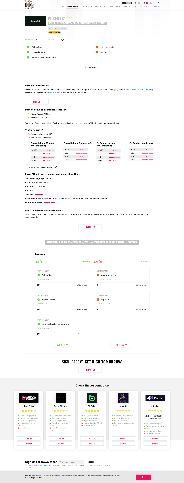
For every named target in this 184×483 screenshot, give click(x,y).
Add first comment (82, 285)
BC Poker (92, 406)
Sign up (36, 102)
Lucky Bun (123, 406)
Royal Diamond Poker (135, 90)
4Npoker (155, 406)
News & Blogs (101, 7)
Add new (86, 262)
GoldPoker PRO (53, 92)
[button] (156, 2)
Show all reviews (92, 67)
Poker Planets (60, 406)
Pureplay (149, 90)
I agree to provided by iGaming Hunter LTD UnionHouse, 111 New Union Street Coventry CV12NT (69, 466)
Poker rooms (72, 7)
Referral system (142, 7)
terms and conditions (44, 465)
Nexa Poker (28, 406)
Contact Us (90, 227)
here (40, 478)
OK (143, 477)
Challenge (127, 7)
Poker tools (115, 7)
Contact (155, 7)
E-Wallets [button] (85, 7)
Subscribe (94, 462)
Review (29, 443)
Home (62, 7)
